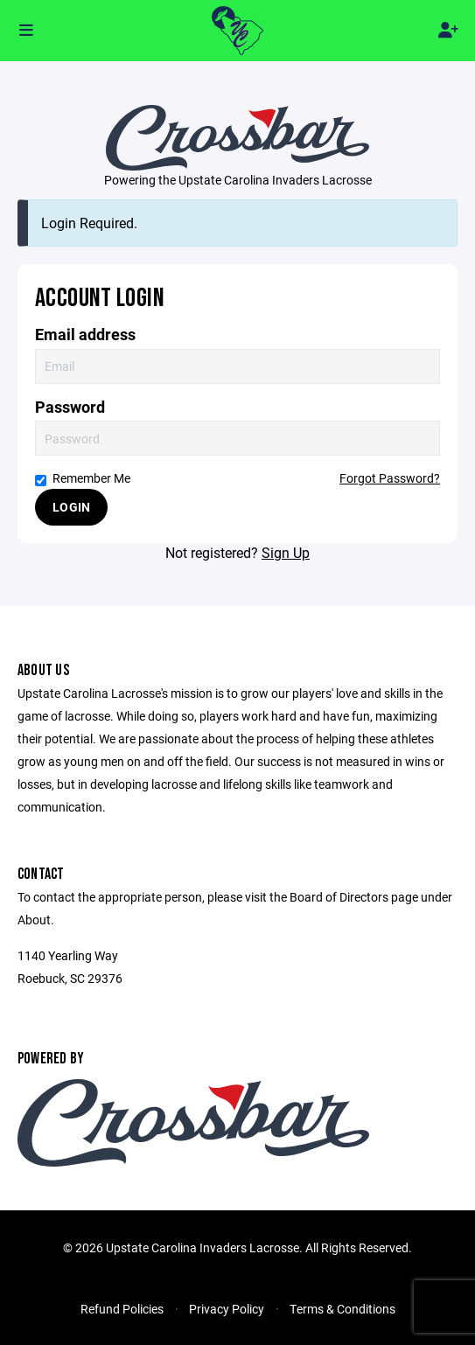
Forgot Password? (389, 478)
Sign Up (286, 552)
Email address (85, 334)
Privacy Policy (226, 1308)
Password (70, 407)
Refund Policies (122, 1308)
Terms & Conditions (342, 1308)
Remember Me (82, 478)
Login (71, 506)
